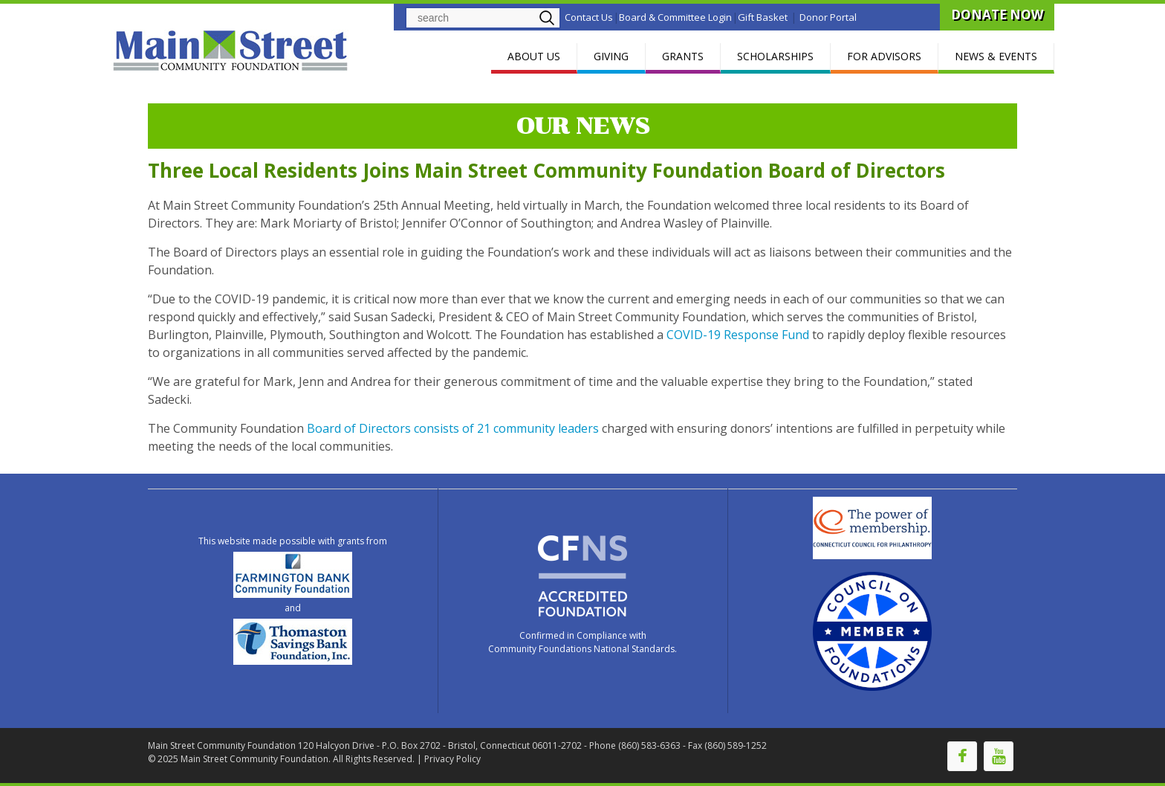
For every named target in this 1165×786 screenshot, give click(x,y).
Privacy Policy (452, 759)
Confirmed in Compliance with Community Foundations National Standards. (582, 642)
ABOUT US (533, 56)
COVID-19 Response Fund (737, 334)
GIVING (611, 56)
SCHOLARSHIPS (775, 56)
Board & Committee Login (675, 17)
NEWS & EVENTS (996, 56)
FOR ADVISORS (884, 56)
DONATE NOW (997, 14)
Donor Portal (828, 17)
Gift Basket (763, 17)
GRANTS (683, 56)
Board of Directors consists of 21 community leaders (453, 428)
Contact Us (589, 17)
